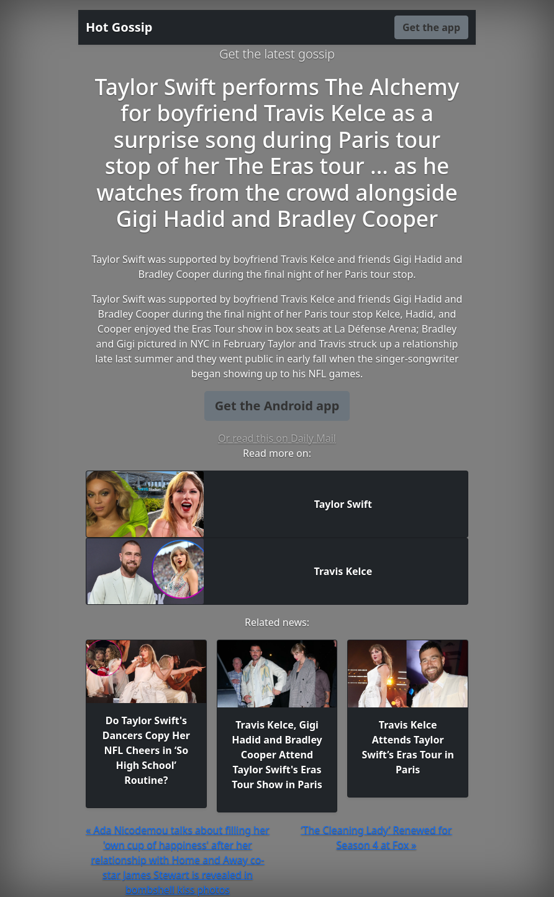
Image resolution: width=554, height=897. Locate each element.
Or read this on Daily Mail (277, 438)
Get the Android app (277, 405)
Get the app (431, 27)
